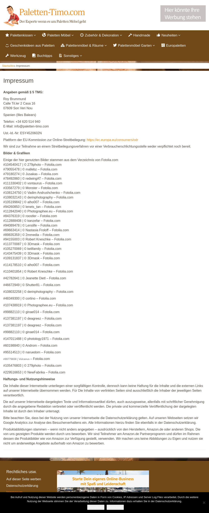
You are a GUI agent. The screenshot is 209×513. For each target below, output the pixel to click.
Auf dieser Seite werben (23, 479)
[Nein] (204, 503)
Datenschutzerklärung (22, 485)
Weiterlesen (115, 507)
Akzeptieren (96, 507)
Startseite (8, 65)
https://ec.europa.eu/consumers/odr (112, 140)
